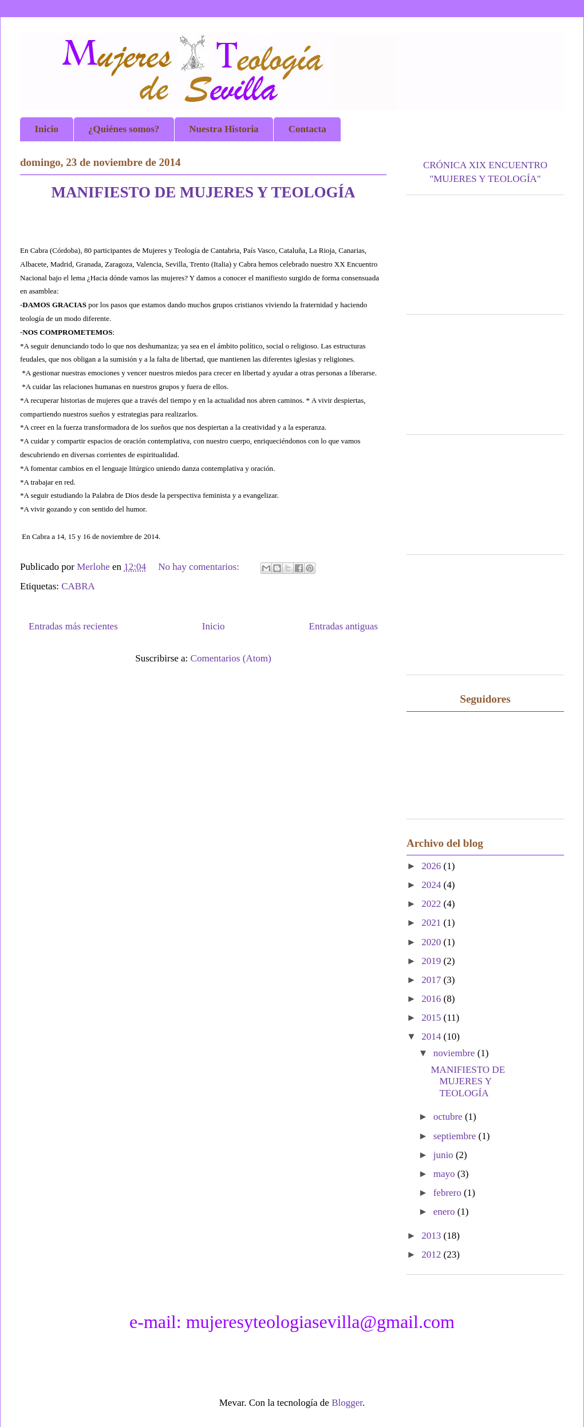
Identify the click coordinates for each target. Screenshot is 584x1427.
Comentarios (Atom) (231, 658)
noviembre (455, 1053)
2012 (432, 1254)
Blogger (347, 1402)
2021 (432, 922)
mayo (445, 1173)
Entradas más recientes (73, 626)
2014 (432, 1036)
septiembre (456, 1136)
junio (444, 1154)
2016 (432, 998)
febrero (448, 1192)
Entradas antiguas (343, 626)
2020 (432, 942)
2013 (432, 1235)
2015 (432, 1017)
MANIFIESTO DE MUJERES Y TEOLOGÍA (203, 192)
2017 (432, 979)
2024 (432, 884)
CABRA (78, 586)
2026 (432, 866)
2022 (432, 903)
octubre (449, 1116)
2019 (432, 961)
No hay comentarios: (200, 566)
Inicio (213, 626)
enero (445, 1211)
